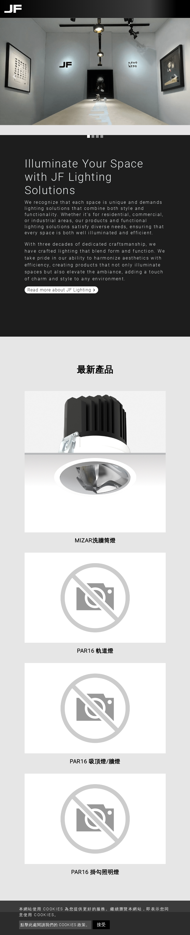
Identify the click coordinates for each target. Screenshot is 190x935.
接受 (101, 924)
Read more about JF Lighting (62, 290)
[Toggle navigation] (180, 8)
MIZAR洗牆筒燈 (95, 540)
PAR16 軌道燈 (95, 650)
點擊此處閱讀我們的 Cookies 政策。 (55, 925)
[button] (14, 76)
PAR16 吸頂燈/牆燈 (95, 761)
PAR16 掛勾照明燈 (95, 872)
